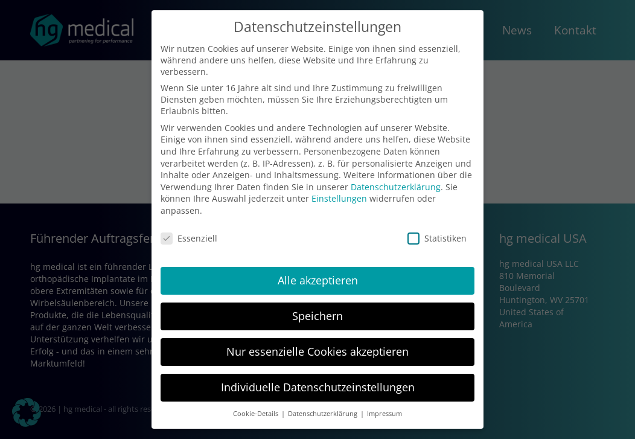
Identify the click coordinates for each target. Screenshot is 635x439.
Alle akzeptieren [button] (318, 280)
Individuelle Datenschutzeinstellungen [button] (318, 387)
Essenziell (189, 238)
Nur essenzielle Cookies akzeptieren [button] (317, 351)
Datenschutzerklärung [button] (323, 413)
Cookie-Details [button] (256, 413)
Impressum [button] (384, 413)
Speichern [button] (317, 316)
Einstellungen (339, 198)
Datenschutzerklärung (396, 187)
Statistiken (437, 238)
